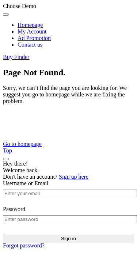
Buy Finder (16, 57)
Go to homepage (22, 144)
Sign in (68, 238)
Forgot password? (24, 245)
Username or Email (25, 183)
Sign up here (73, 177)
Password (14, 209)
